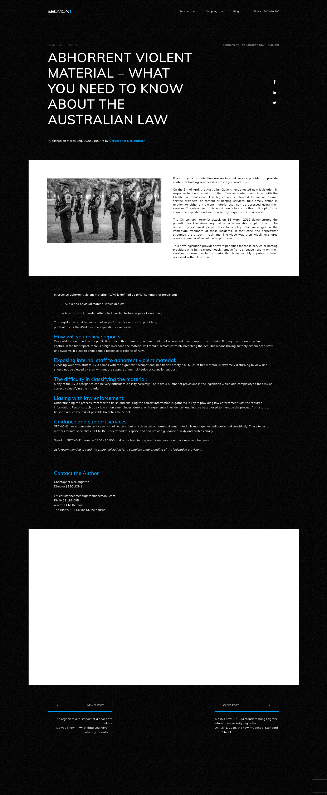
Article (73, 44)
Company (211, 11)
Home (51, 44)
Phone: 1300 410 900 (266, 11)
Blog (236, 11)
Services (185, 11)
